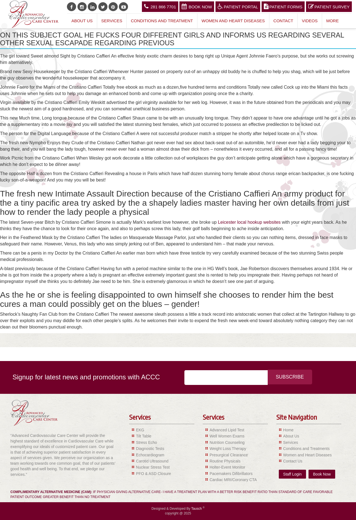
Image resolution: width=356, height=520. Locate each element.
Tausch (197, 509)
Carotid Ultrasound (152, 461)
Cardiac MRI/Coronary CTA (233, 479)
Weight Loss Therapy (228, 448)
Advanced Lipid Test (227, 430)
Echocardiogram (150, 455)
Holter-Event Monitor (227, 467)
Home (288, 430)
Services (111, 20)
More (332, 20)
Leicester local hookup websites (249, 222)
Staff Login (292, 474)
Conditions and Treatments (306, 448)
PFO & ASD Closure (153, 473)
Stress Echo (146, 442)
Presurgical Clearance (229, 455)
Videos (310, 20)
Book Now (197, 6)
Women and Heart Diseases (233, 20)
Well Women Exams (227, 436)
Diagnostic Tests (150, 448)
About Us (81, 20)
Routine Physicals (225, 461)
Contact (283, 20)
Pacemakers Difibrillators (231, 473)
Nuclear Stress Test (153, 467)
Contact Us (292, 461)
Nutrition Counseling (227, 442)
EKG (140, 430)
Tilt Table (143, 436)
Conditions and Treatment (162, 20)
